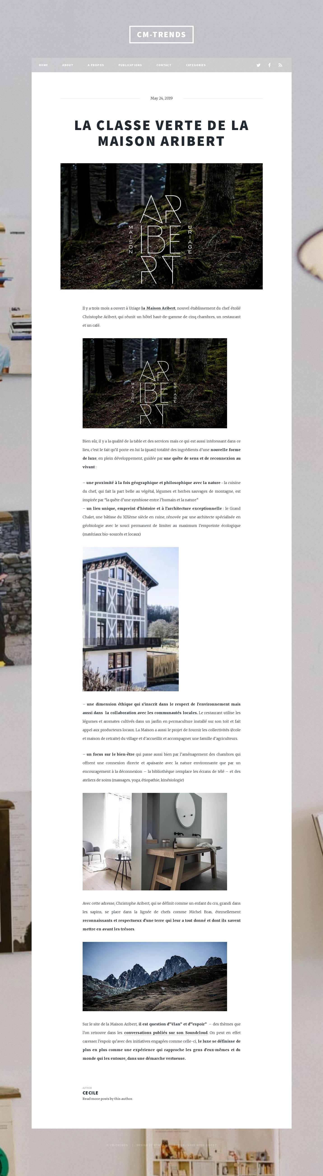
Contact (163, 65)
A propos (96, 65)
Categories (196, 65)
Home (43, 65)
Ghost (211, 1145)
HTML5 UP (162, 1145)
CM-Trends (161, 34)
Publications (130, 65)
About (67, 65)
